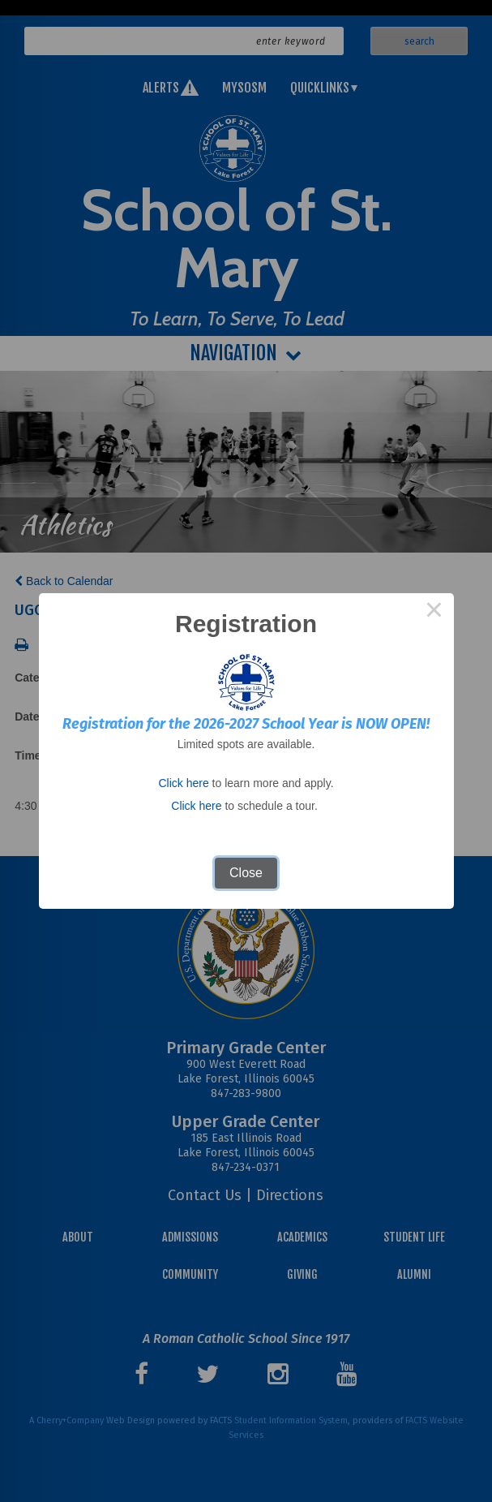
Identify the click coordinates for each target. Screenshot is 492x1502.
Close (246, 873)
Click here (183, 783)
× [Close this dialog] (434, 612)
